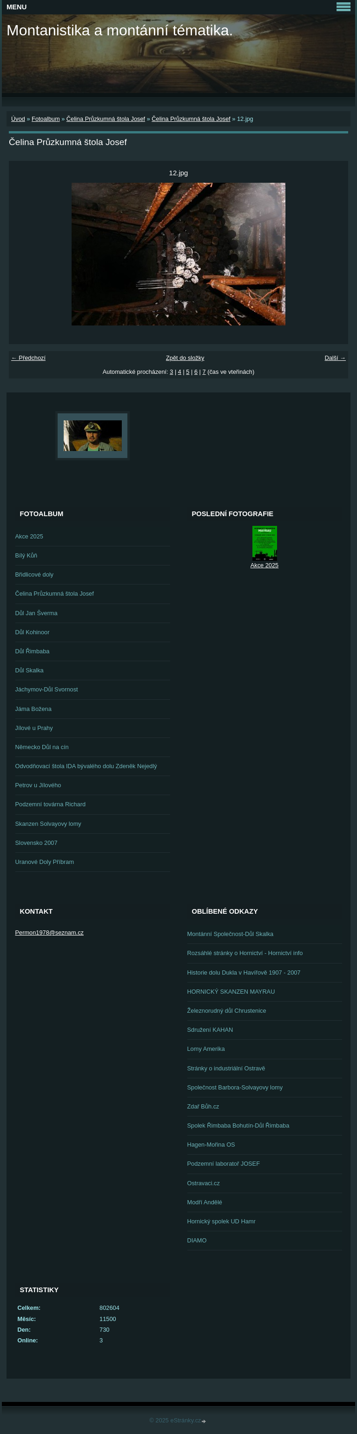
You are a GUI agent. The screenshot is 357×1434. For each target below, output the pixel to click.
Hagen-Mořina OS (211, 1144)
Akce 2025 (29, 536)
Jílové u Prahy (34, 727)
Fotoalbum (46, 118)
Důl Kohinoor (32, 632)
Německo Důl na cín (42, 747)
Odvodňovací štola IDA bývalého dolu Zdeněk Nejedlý (86, 766)
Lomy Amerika (206, 1048)
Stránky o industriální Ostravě (226, 1068)
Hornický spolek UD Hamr (221, 1221)
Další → (335, 357)
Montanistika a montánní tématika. (120, 30)
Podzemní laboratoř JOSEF (223, 1163)
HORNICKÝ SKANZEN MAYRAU (231, 991)
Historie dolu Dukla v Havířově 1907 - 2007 (244, 972)
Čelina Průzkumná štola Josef (105, 118)
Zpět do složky (185, 357)
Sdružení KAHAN (210, 1029)
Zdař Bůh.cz (203, 1106)
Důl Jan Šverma (36, 613)
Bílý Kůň (26, 555)
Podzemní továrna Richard (50, 804)
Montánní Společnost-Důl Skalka (230, 933)
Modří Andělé (204, 1202)
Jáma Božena (33, 708)
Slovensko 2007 (36, 842)
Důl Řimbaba (32, 651)
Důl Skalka (29, 670)
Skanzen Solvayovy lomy (48, 823)
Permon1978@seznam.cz (49, 932)
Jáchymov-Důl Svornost (46, 689)
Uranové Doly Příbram (44, 861)
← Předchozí (28, 357)
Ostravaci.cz (203, 1183)
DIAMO (197, 1240)
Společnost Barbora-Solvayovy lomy (235, 1087)
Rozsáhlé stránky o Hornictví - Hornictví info (245, 952)
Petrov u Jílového (38, 785)
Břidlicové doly (34, 574)
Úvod (18, 118)
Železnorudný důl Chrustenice (226, 1010)
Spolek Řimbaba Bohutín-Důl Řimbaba (238, 1125)
